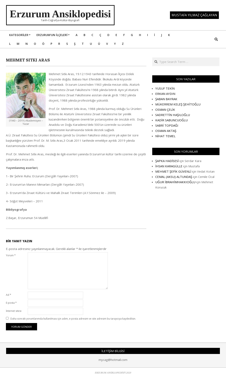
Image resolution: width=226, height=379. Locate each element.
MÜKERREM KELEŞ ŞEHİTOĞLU (178, 104)
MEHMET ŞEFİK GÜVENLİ (173, 171)
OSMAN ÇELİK (165, 109)
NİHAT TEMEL (165, 136)
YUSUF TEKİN (165, 88)
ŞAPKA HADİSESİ (167, 161)
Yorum (11, 255)
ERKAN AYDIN (165, 94)
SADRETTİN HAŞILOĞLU (172, 115)
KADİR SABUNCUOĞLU (171, 120)
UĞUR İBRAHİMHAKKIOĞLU (175, 182)
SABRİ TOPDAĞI (166, 125)
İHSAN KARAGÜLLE (168, 166)
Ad (8, 295)
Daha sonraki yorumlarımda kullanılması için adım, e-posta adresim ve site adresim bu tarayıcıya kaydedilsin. (73, 318)
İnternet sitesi (13, 311)
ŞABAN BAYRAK (166, 99)
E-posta (11, 303)
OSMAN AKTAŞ (165, 131)
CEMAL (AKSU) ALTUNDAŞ (173, 177)
